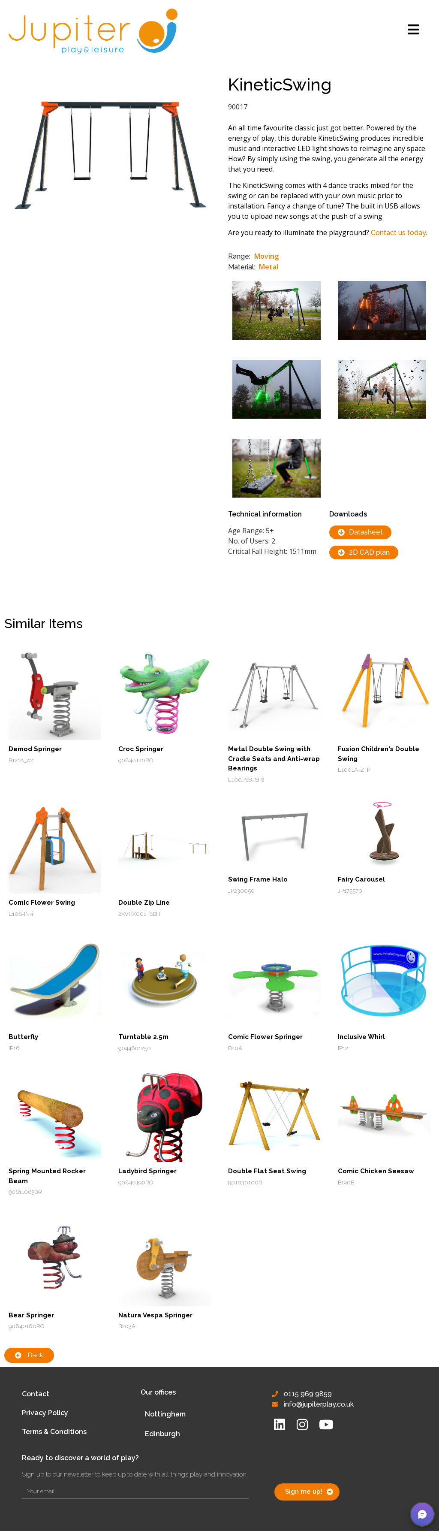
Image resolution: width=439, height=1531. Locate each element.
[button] (422, 1514)
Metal (268, 267)
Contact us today (398, 233)
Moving (266, 256)
